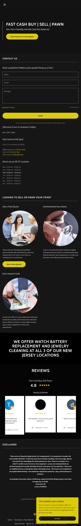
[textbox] (40, 74)
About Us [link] (30, 524)
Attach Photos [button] (9, 107)
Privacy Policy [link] (47, 123)
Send (40, 116)
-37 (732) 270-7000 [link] (13, 152)
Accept (57, 518)
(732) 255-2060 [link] (20, 150)
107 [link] (4, 155)
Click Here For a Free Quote (22, 36)
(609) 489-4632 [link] (18, 155)
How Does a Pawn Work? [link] (24, 520)
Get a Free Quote (14, 264)
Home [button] (10, 520)
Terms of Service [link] (57, 123)
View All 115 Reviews (40, 392)
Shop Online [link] (20, 524)
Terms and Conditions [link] (57, 524)
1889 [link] (4, 150)
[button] (11, 5)
